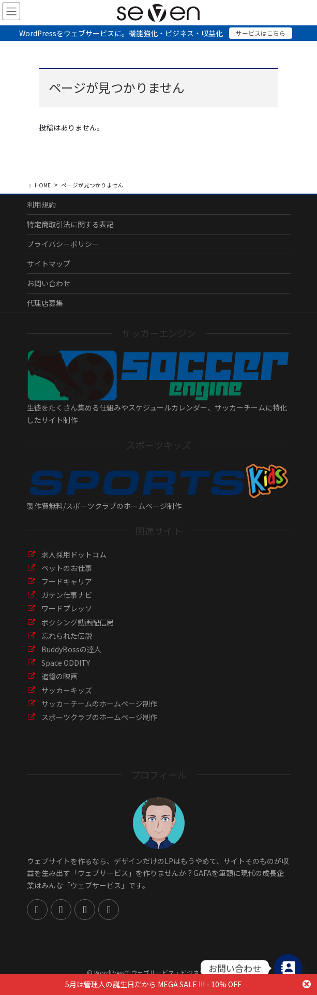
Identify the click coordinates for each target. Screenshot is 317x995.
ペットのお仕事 (66, 568)
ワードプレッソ (66, 608)
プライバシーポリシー (63, 244)
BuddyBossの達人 (71, 649)
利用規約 (41, 204)
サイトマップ (48, 263)
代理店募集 (45, 303)
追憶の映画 (59, 676)
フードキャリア (66, 581)
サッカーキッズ (66, 690)
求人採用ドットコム (74, 554)
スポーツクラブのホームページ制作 (99, 717)
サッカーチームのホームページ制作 (99, 703)
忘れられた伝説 (66, 636)
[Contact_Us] (288, 968)
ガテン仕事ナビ (66, 595)
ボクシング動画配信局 (77, 622)
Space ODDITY (65, 662)
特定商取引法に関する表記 (70, 224)
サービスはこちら (260, 32)
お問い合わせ (48, 283)
